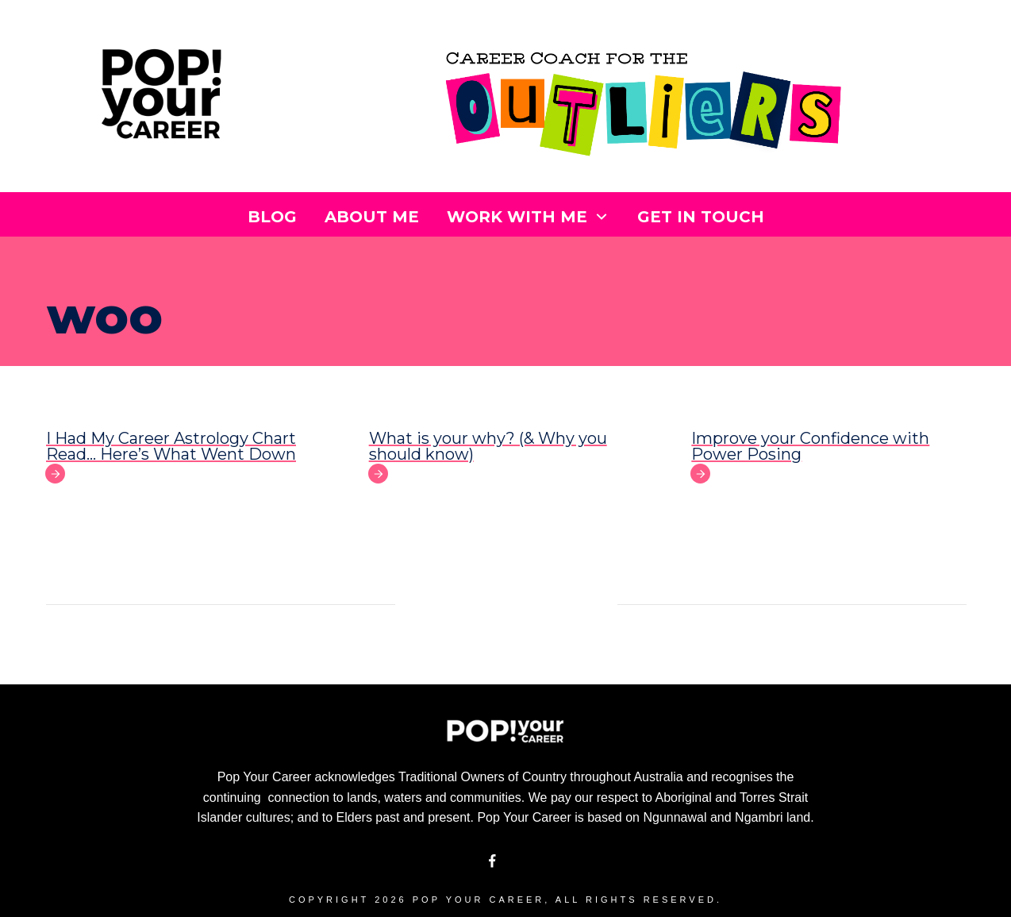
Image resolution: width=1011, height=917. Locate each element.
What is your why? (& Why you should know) (488, 446)
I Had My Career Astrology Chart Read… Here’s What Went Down (171, 446)
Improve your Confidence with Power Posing (810, 446)
